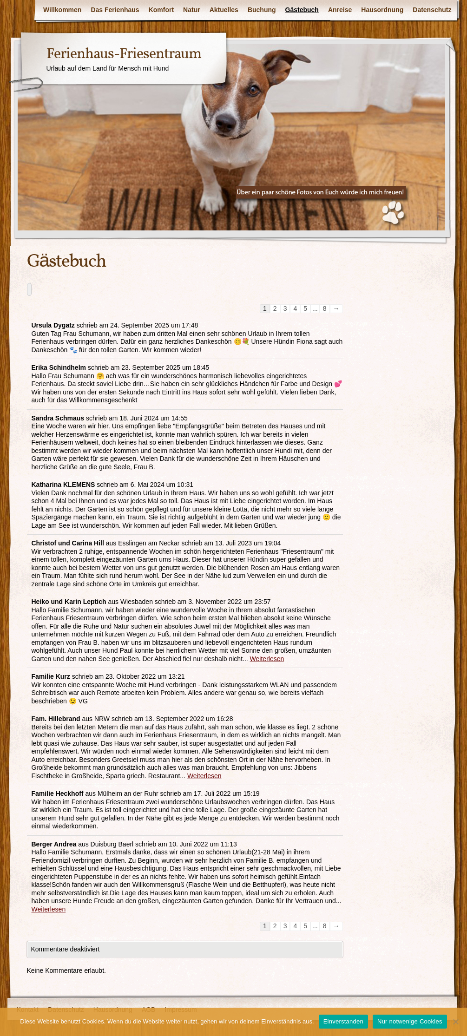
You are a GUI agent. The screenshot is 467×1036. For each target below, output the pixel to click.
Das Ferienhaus (115, 9)
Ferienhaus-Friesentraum (123, 54)
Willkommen (62, 9)
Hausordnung (382, 9)
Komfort (161, 9)
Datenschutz (432, 9)
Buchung (262, 9)
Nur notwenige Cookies (409, 1021)
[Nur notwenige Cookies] (455, 1021)
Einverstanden (343, 1021)
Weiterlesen (267, 658)
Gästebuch (302, 9)
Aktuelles (224, 9)
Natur (191, 9)
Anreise (340, 9)
